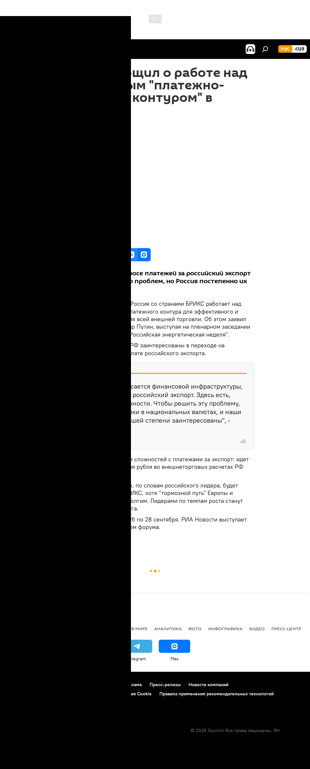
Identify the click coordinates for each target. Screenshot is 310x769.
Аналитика (168, 629)
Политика (112, 629)
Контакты (106, 684)
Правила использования (62, 684)
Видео (65, 542)
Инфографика (225, 629)
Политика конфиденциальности (40, 694)
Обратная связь (23, 702)
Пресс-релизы (165, 684)
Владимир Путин (94, 542)
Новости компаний (208, 684)
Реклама (133, 684)
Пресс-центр (286, 629)
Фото (195, 629)
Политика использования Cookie (117, 694)
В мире (139, 629)
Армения (46, 629)
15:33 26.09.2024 (75, 124)
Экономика (78, 629)
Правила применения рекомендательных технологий (216, 694)
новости (18, 629)
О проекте (18, 684)
